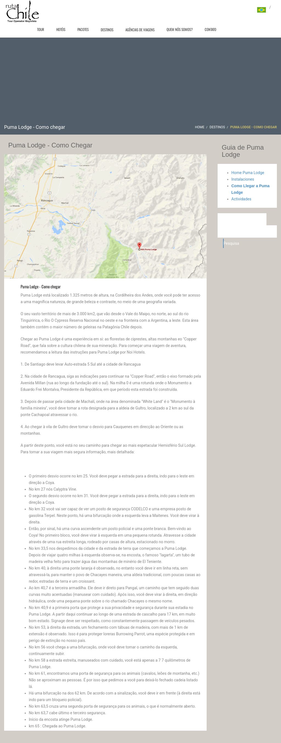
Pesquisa (223, 243)
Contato (210, 29)
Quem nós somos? (180, 29)
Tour (40, 29)
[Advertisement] (140, 82)
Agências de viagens (139, 29)
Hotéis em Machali (242, 219)
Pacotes (83, 29)
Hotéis (60, 29)
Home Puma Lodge (247, 172)
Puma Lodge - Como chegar (41, 286)
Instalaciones (242, 179)
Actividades (241, 199)
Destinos (107, 29)
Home (199, 127)
